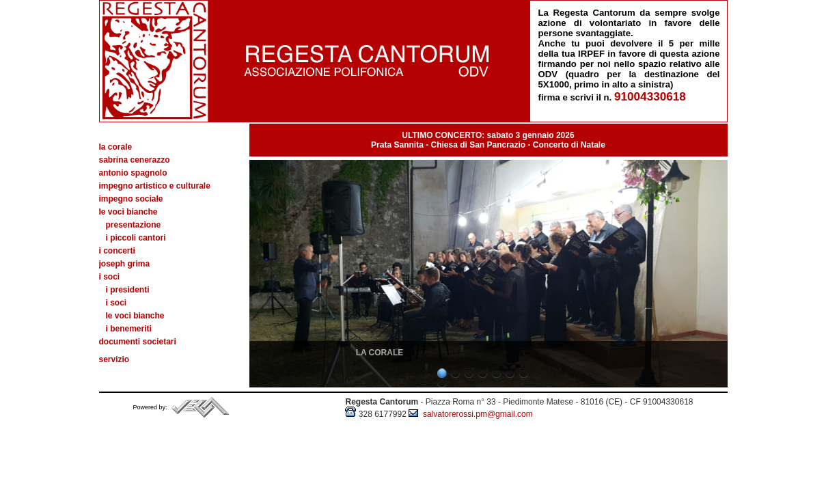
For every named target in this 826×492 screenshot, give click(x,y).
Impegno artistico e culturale (154, 186)
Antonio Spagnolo (133, 173)
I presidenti (128, 290)
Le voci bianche (135, 315)
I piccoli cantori (136, 238)
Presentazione (133, 225)
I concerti (117, 251)
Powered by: (151, 407)
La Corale (116, 147)
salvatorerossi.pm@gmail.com (471, 414)
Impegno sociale (131, 199)
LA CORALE (380, 352)
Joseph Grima (124, 264)
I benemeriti (129, 328)
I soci (116, 303)
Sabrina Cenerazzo (134, 160)
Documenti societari (137, 341)
